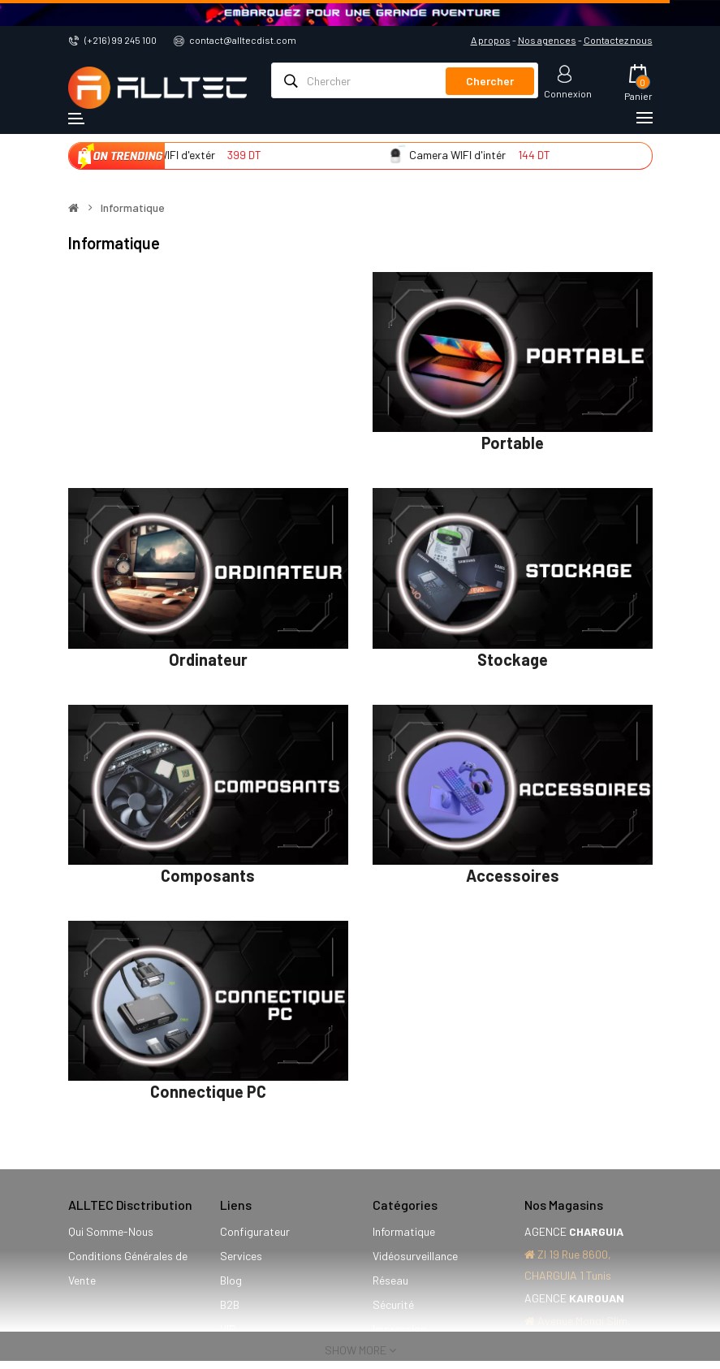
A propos (491, 39)
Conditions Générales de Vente (128, 1268)
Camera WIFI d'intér (473, 155)
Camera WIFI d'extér (181, 155)
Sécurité (393, 1304)
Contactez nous (618, 39)
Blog (231, 1280)
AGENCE (573, 1231)
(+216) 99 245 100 (120, 39)
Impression (399, 1329)
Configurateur (255, 1231)
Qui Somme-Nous (110, 1231)
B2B (229, 1304)
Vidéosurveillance (415, 1256)
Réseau (390, 1280)
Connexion (568, 93)
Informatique (133, 208)
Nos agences (547, 39)
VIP (228, 1329)
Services (241, 1256)
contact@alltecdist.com (242, 39)
